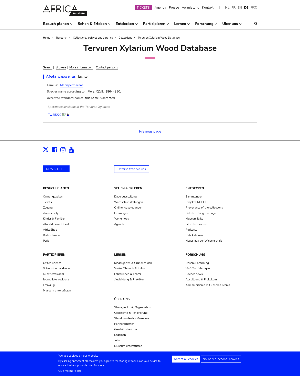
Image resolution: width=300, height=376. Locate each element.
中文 (254, 7)
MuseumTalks (194, 219)
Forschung (195, 255)
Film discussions (196, 224)
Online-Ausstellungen (128, 208)
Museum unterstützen (57, 290)
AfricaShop (50, 230)
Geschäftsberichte (125, 329)
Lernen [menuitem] (182, 25)
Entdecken (195, 188)
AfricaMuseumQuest (56, 224)
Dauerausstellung (125, 197)
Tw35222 (55, 115)
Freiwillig (49, 285)
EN (240, 7)
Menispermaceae (71, 85)
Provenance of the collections (204, 208)
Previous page (150, 131)
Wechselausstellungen (128, 202)
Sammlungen (194, 197)
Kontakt (208, 7)
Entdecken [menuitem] (127, 25)
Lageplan (120, 335)
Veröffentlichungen (198, 268)
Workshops (121, 219)
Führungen (121, 213)
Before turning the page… (202, 213)
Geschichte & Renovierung (130, 313)
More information (81, 67)
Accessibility (51, 213)
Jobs (117, 340)
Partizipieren (54, 255)
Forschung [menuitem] (206, 25)
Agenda (160, 7)
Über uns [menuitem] (232, 25)
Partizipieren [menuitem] (156, 25)
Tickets (47, 202)
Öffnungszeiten (53, 197)
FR (233, 7)
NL (227, 7)
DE (246, 7)
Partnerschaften (124, 324)
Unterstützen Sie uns (131, 169)
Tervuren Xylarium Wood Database (159, 38)
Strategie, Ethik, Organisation (132, 307)
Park (46, 241)
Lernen (120, 255)
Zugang (48, 208)
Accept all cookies (186, 360)
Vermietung (190, 7)
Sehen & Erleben (128, 188)
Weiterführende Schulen (129, 268)
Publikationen (194, 235)
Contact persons (107, 67)
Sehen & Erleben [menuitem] (94, 25)
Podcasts (191, 230)
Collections (125, 38)
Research (61, 38)
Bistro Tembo (51, 235)
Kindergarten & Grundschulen (133, 263)
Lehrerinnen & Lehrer (127, 274)
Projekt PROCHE (196, 202)
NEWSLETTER (56, 169)
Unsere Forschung (197, 263)
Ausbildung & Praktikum (129, 279)
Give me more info (70, 371)
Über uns (122, 299)
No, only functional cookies (221, 360)
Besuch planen (56, 188)
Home (46, 38)
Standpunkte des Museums (131, 318)
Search (47, 67)
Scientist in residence (56, 268)
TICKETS (143, 7)
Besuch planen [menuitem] (58, 25)
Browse (61, 67)
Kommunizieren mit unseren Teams (208, 285)
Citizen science (52, 263)
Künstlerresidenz (53, 274)
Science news (194, 274)
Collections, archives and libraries (93, 38)
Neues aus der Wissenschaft (204, 241)
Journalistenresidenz (56, 279)
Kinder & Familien (54, 219)
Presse (174, 7)
